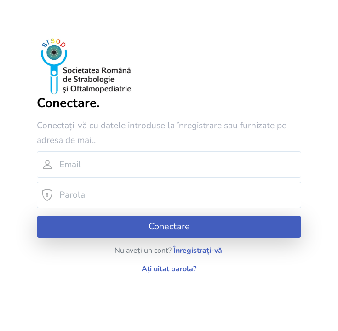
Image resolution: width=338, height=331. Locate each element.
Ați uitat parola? (169, 269)
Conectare (169, 226)
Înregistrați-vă (197, 250)
